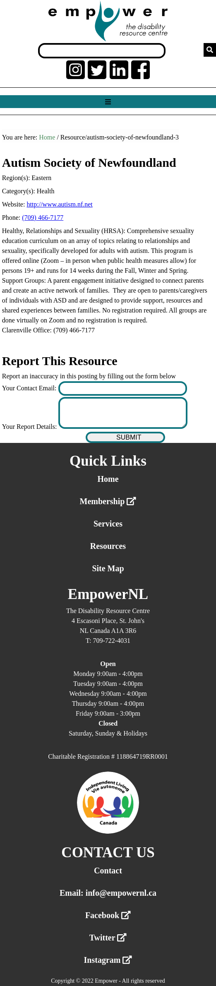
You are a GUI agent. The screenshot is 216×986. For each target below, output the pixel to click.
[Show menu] (108, 102)
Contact (108, 870)
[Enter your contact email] (122, 388)
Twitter (108, 937)
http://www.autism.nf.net (59, 204)
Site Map (108, 568)
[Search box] (102, 50)
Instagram (108, 959)
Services (108, 523)
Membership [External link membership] (108, 501)
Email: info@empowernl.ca (108, 892)
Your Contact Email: (30, 388)
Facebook (108, 915)
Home (47, 137)
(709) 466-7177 (42, 217)
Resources (108, 546)
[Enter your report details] (122, 413)
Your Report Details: (30, 426)
